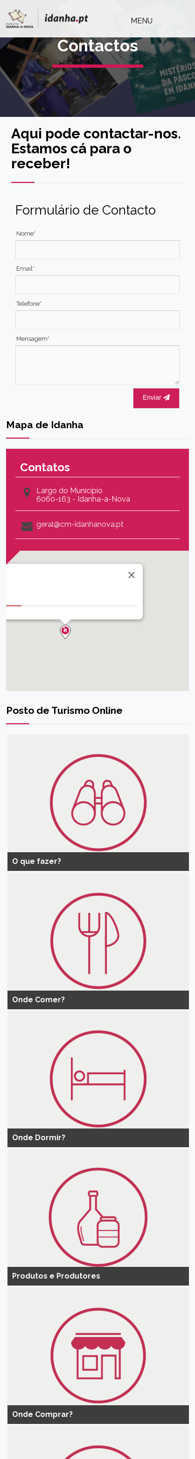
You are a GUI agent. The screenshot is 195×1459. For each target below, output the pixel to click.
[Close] (131, 575)
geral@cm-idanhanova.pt (80, 524)
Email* (25, 268)
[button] (65, 632)
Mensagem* (32, 338)
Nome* (25, 233)
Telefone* (29, 303)
